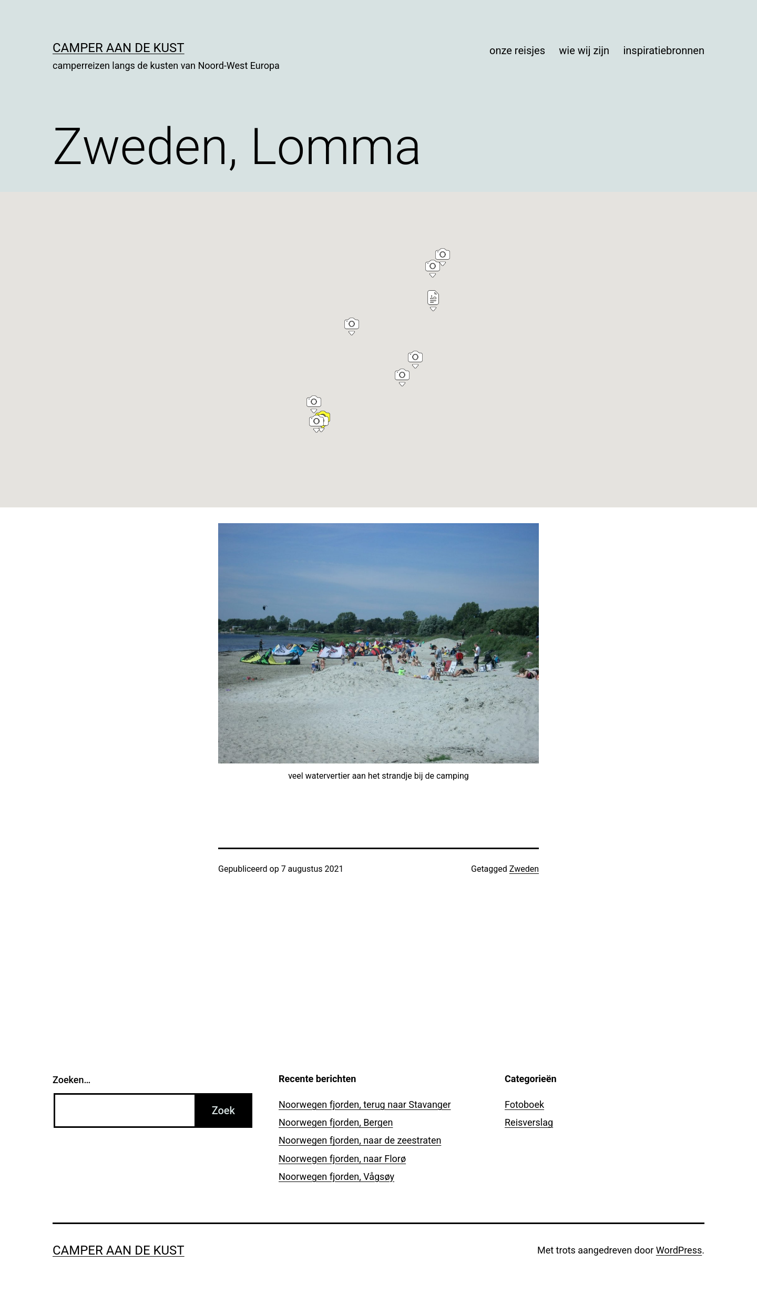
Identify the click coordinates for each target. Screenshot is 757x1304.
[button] (313, 402)
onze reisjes (517, 50)
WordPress (679, 1250)
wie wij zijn (584, 50)
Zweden (524, 869)
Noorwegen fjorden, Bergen (336, 1122)
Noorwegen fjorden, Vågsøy (336, 1176)
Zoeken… (71, 1079)
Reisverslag (529, 1122)
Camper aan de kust (119, 47)
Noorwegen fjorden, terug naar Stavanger (365, 1104)
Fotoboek (524, 1104)
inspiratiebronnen (663, 50)
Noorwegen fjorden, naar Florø (342, 1158)
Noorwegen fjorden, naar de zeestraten (360, 1140)
